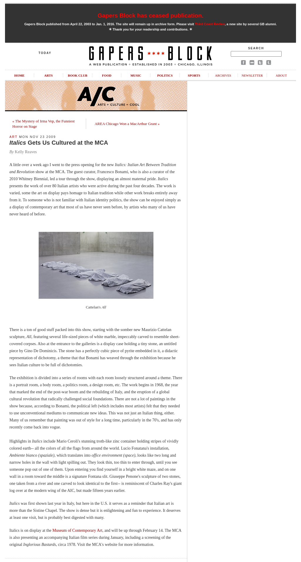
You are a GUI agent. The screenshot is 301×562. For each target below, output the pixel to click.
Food (106, 75)
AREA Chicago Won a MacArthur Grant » (127, 123)
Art (13, 137)
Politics (165, 75)
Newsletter (252, 75)
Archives (223, 75)
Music (136, 75)
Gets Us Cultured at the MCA (58, 142)
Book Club (77, 75)
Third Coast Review (210, 24)
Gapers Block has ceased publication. (150, 15)
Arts (48, 75)
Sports (194, 75)
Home (19, 75)
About (281, 75)
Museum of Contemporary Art (77, 530)
